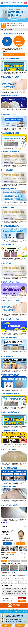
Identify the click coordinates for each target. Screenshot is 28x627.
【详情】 (21, 73)
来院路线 (23, 6)
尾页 (7, 522)
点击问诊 (20, 543)
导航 (2, 29)
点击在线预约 (22, 600)
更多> (25, 526)
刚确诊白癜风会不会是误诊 (16, 24)
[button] (15, 20)
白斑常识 (8, 6)
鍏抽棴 (25, 611)
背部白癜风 (9, 29)
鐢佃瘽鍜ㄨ (6, 625)
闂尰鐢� (20, 625)
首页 (3, 6)
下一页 (5, 522)
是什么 (7, 44)
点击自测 (19, 44)
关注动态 (17, 554)
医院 (18, 6)
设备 (13, 6)
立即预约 (24, 553)
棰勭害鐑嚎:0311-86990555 (12, 611)
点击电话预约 (22, 598)
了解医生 (7, 543)
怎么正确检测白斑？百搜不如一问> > (14, 54)
